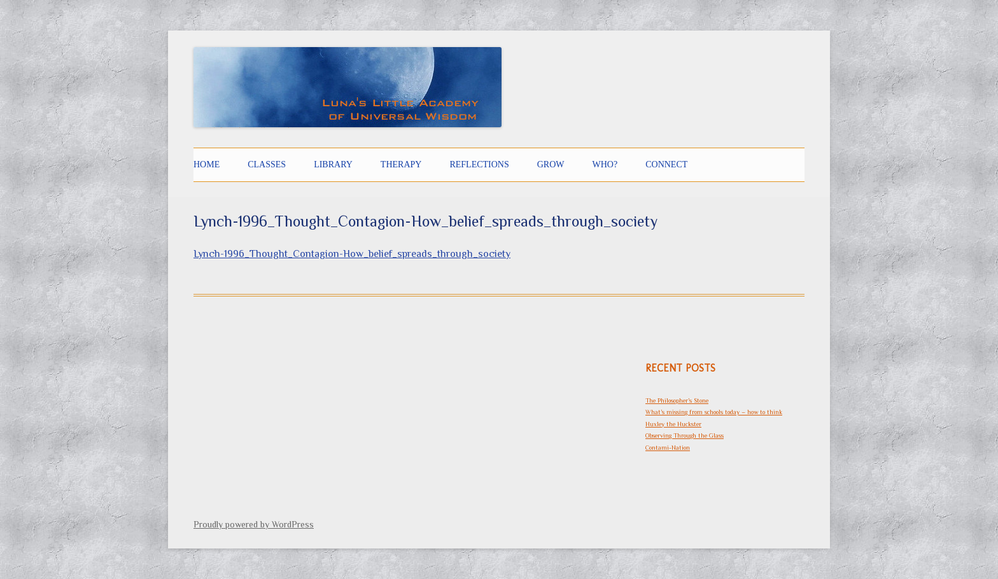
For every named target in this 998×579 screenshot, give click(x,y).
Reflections (479, 164)
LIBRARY (333, 164)
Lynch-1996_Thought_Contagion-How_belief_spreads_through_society (351, 254)
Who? (605, 164)
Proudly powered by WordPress (253, 524)
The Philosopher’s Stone (676, 400)
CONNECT (666, 164)
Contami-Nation (667, 447)
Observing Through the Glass (684, 435)
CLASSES (267, 164)
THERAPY (401, 164)
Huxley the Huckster (673, 424)
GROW (551, 164)
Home (206, 164)
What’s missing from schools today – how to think (713, 411)
